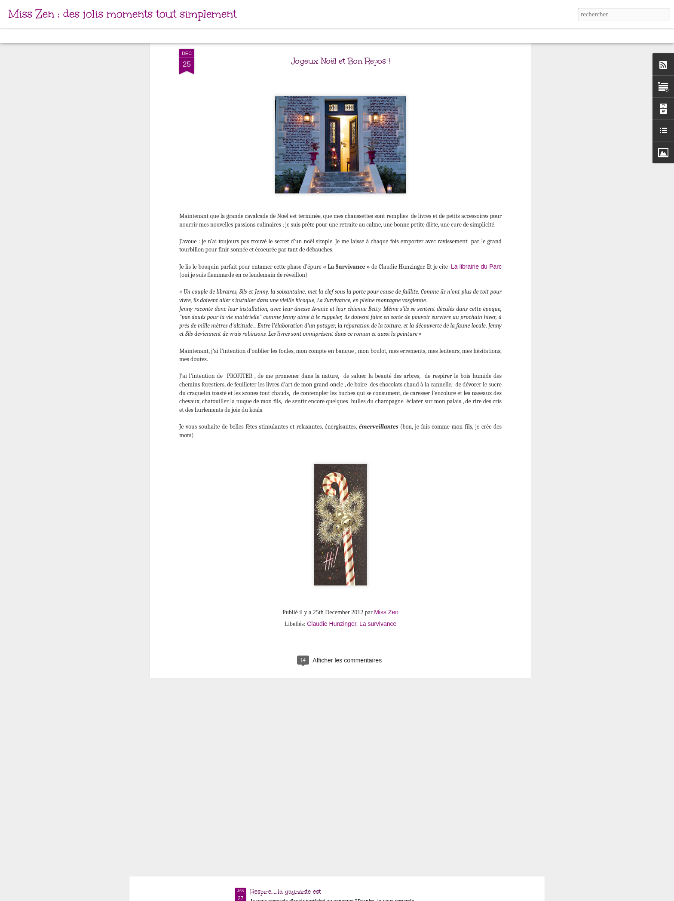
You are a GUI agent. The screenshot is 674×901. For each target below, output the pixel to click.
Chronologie (216, 35)
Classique (17, 35)
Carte (44, 35)
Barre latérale (141, 35)
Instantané (180, 35)
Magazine (71, 35)
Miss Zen (386, 441)
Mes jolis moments (277, 696)
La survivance (377, 452)
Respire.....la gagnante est (285, 892)
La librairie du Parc (476, 95)
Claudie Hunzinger (331, 452)
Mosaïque (102, 35)
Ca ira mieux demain (281, 794)
